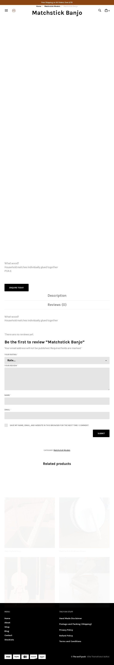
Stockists (9, 639)
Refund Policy (66, 635)
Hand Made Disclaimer (70, 618)
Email (7, 410)
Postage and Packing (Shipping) (75, 624)
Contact (8, 635)
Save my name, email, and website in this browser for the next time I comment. (49, 425)
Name (7, 395)
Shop (6, 627)
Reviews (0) (57, 305)
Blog (6, 631)
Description (57, 296)
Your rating (11, 354)
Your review (11, 365)
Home (7, 618)
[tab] (57, 295)
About (7, 622)
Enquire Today (16, 288)
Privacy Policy (66, 630)
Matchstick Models (62, 450)
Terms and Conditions (70, 641)
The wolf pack (79, 657)
